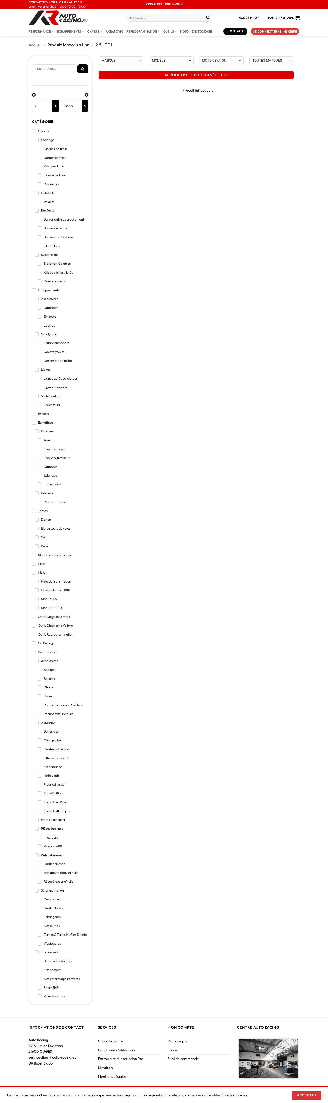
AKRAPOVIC (114, 31)
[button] (275, 31)
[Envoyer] (208, 18)
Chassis (94, 31)
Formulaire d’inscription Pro (120, 1058)
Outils (170, 31)
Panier (172, 1050)
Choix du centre (110, 1041)
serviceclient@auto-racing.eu (52, 1057)
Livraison (105, 1067)
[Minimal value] (60, 95)
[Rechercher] (54, 68)
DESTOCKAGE (202, 31)
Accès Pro (249, 18)
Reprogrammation (143, 31)
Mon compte (177, 1041)
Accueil (34, 45)
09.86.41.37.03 (40, 1063)
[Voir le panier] (284, 18)
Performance (41, 31)
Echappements (70, 31)
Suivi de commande (183, 1058)
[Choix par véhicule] (121, 60)
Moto (184, 31)
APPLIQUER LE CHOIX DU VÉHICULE (196, 75)
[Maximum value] (71, 106)
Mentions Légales (112, 1076)
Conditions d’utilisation (116, 1050)
